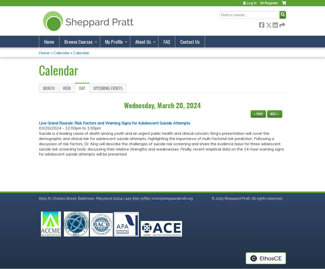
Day (84, 89)
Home (49, 41)
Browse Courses (78, 41)
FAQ (166, 41)
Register (271, 3)
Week (67, 88)
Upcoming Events (107, 88)
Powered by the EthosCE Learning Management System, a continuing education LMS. (266, 258)
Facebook (261, 24)
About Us (143, 41)
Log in (252, 3)
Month (49, 88)
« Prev (258, 114)
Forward (281, 24)
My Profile (114, 41)
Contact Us (190, 41)
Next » (274, 114)
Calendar (61, 52)
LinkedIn (275, 24)
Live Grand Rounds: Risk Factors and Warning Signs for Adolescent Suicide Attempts (114, 123)
